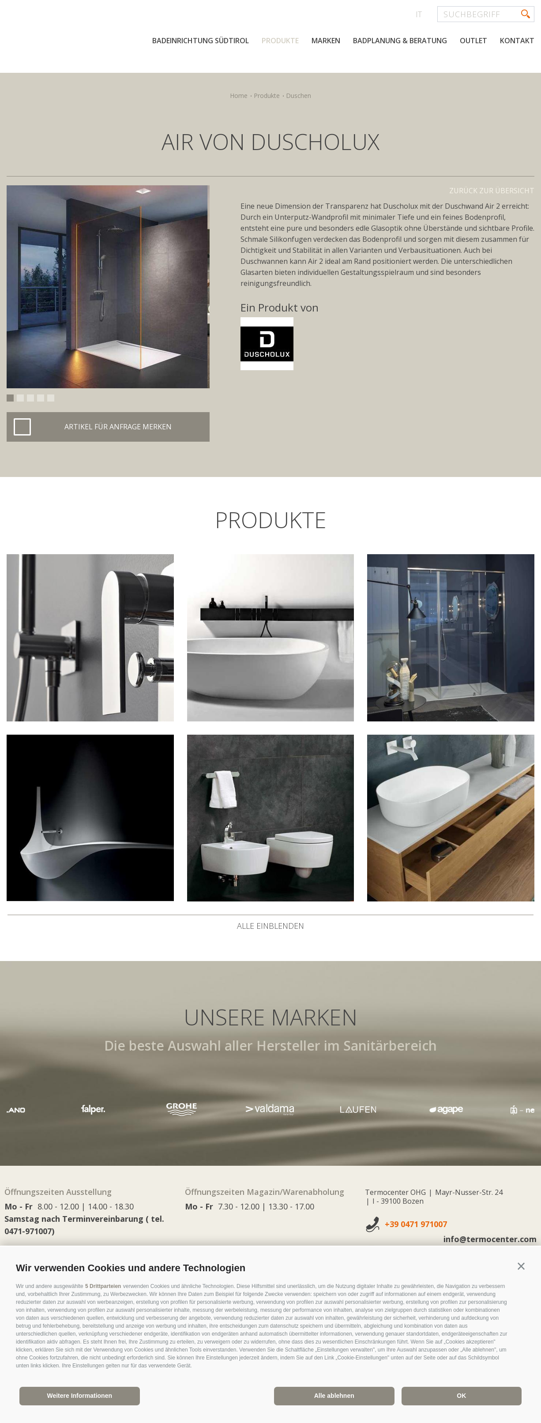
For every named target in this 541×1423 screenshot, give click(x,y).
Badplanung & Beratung (400, 70)
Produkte (280, 70)
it (419, 14)
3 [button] (30, 398)
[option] (108, 286)
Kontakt (517, 70)
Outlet (473, 70)
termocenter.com (113, 41)
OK (461, 1395)
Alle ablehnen (334, 1395)
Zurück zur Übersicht (491, 190)
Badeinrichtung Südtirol (200, 70)
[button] (521, 1266)
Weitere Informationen (79, 1395)
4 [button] (40, 398)
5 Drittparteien (103, 1286)
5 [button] (50, 398)
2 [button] (20, 398)
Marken (326, 70)
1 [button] (10, 398)
